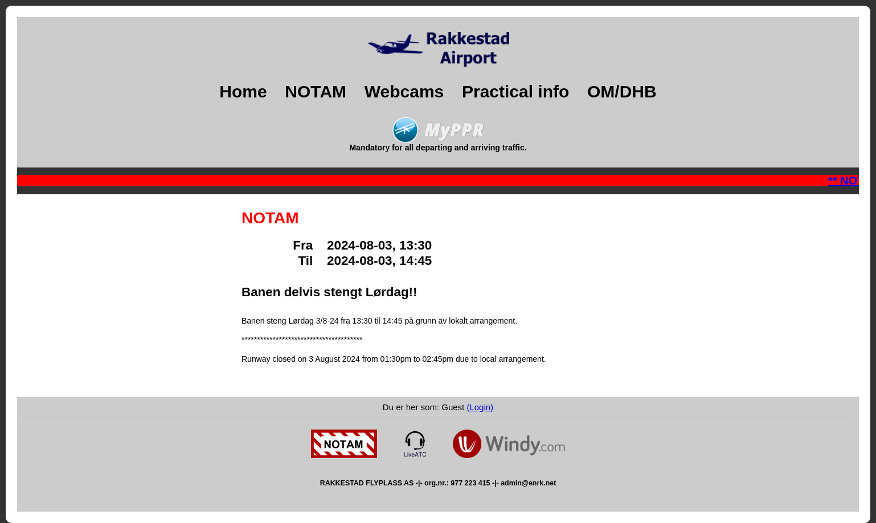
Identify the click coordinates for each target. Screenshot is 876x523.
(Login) (479, 407)
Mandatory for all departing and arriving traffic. (437, 144)
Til (312, 261)
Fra (310, 245)
